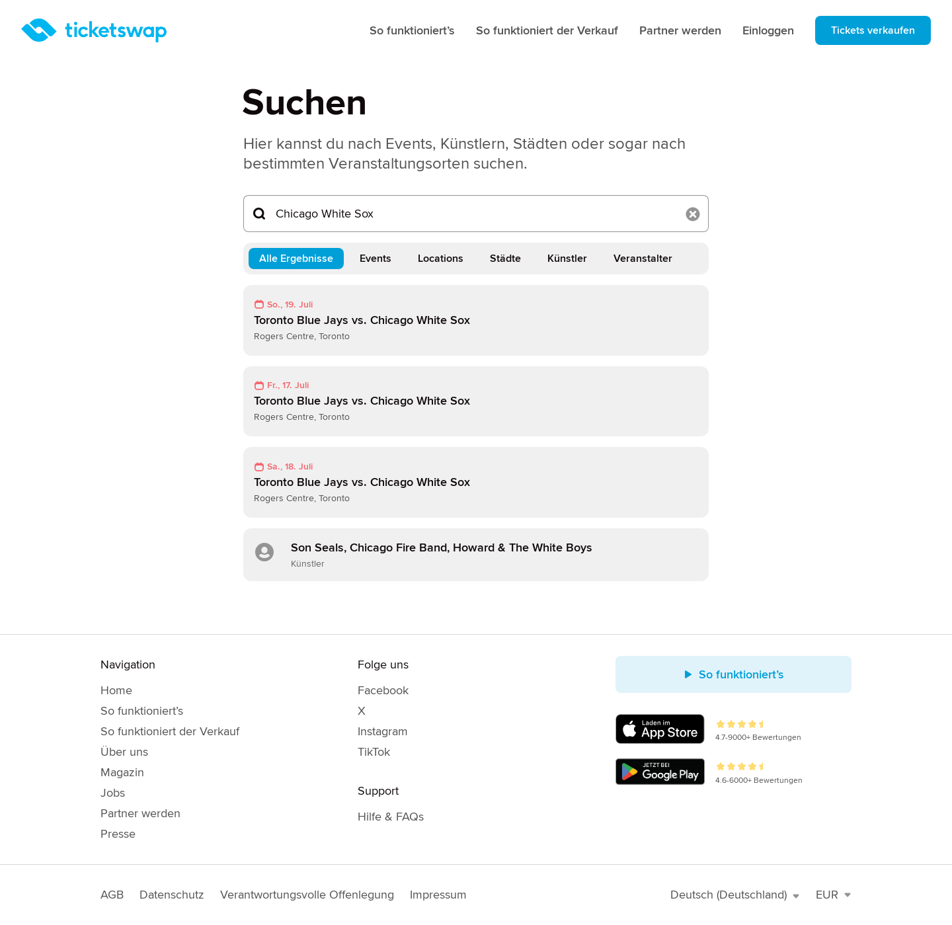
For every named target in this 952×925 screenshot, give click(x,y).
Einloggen (768, 30)
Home (116, 690)
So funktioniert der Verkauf (547, 30)
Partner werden (680, 30)
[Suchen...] (476, 213)
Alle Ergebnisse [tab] (296, 258)
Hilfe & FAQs (391, 816)
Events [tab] (375, 258)
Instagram (383, 731)
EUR (834, 894)
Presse (118, 833)
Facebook (383, 690)
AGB (112, 894)
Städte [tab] (505, 258)
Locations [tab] (440, 258)
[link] (476, 320)
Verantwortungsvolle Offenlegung (307, 894)
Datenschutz (171, 894)
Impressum (438, 894)
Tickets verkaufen (873, 30)
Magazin (122, 772)
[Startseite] (94, 30)
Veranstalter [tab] (643, 258)
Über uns (124, 751)
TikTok (374, 751)
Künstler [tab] (567, 258)
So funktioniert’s (412, 30)
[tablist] (476, 258)
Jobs (112, 792)
